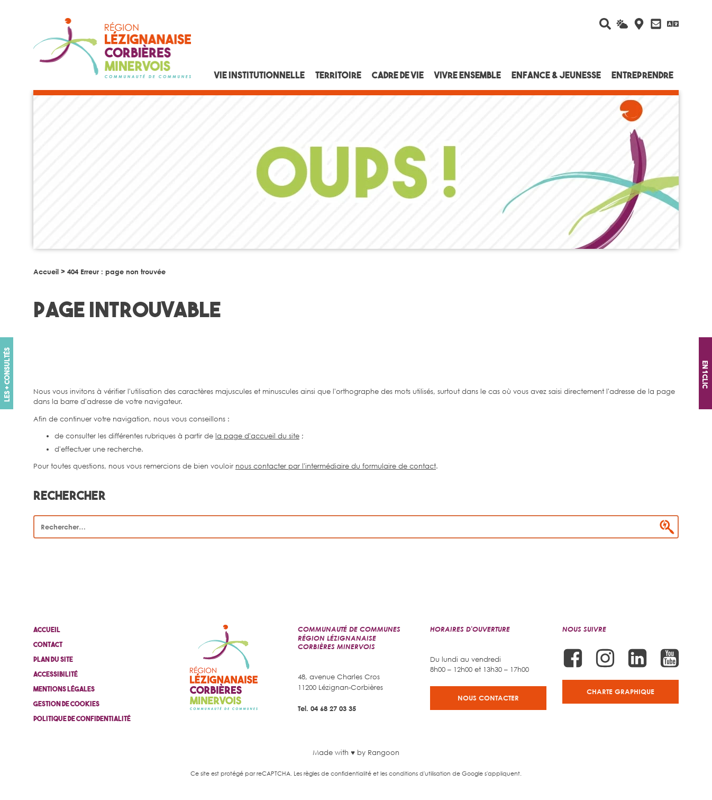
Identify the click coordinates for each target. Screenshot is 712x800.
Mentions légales (64, 689)
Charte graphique (620, 691)
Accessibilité (55, 674)
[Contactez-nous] (656, 24)
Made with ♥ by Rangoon (356, 752)
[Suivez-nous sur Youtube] (669, 658)
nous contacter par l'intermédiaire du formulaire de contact (335, 466)
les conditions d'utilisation (415, 773)
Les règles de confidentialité (332, 773)
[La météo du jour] (622, 24)
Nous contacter (488, 698)
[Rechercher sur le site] (605, 24)
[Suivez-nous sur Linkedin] (637, 658)
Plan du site (53, 659)
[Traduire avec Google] (673, 24)
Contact (47, 644)
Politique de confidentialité (82, 718)
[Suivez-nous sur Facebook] (572, 658)
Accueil (46, 271)
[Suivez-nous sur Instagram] (605, 658)
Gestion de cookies (66, 703)
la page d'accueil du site (257, 436)
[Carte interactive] (639, 24)
